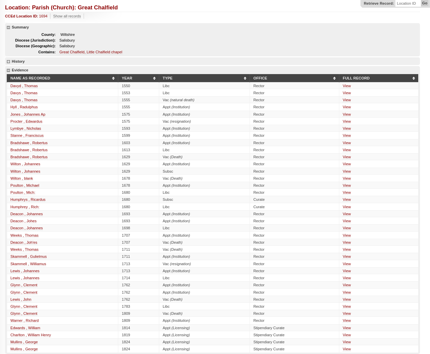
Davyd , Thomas (24, 86)
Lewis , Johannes (24, 271)
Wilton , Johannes (25, 164)
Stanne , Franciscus (27, 135)
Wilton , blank (21, 178)
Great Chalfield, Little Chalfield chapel (90, 52)
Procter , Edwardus (26, 121)
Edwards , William (25, 328)
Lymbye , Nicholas (25, 128)
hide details (8, 27)
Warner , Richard (24, 320)
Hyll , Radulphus (24, 107)
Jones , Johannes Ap (27, 114)
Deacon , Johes (23, 221)
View (347, 86)
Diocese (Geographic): (35, 46)
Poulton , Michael (24, 185)
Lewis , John (20, 299)
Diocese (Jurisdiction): (35, 40)
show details (8, 61)
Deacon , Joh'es (23, 242)
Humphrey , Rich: (24, 207)
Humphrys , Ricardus (27, 199)
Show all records (67, 16)
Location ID (406, 3)
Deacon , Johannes (26, 214)
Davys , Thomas (24, 93)
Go (424, 3)
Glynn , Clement (23, 285)
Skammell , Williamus (28, 264)
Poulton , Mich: (22, 192)
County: (48, 35)
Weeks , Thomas (24, 235)
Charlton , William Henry (30, 335)
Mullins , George (24, 342)
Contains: (47, 52)
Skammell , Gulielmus (28, 256)
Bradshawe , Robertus (29, 143)
